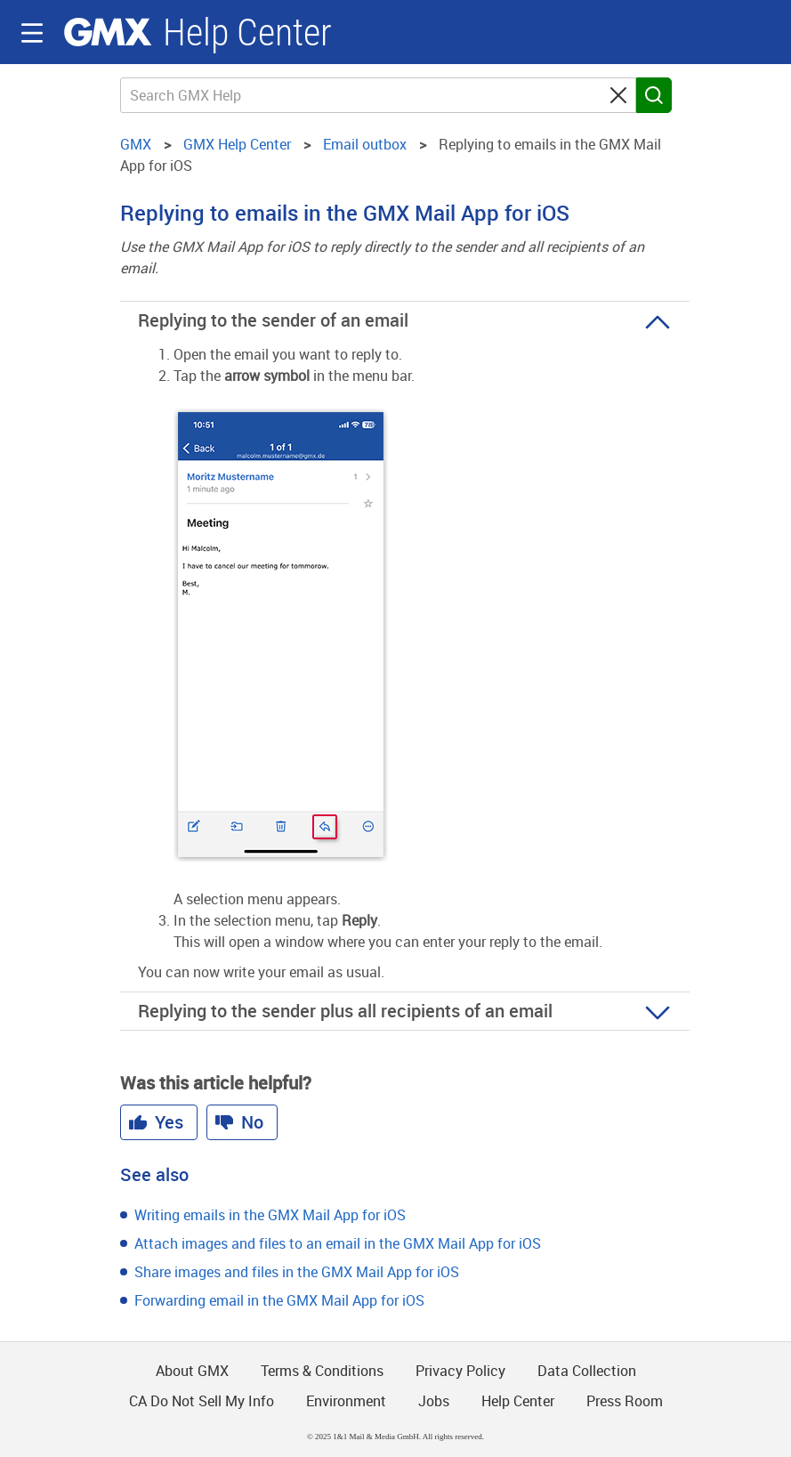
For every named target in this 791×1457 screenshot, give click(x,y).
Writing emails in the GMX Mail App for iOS (270, 1215)
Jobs (433, 1401)
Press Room (624, 1401)
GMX (107, 32)
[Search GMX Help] (378, 95)
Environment (346, 1401)
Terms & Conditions (322, 1370)
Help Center (247, 32)
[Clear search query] (618, 95)
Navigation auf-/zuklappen (32, 33)
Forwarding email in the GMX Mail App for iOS (279, 1300)
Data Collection (586, 1370)
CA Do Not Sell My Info (201, 1401)
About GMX (192, 1370)
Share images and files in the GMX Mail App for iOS (296, 1272)
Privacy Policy (460, 1370)
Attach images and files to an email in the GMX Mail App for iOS (337, 1243)
